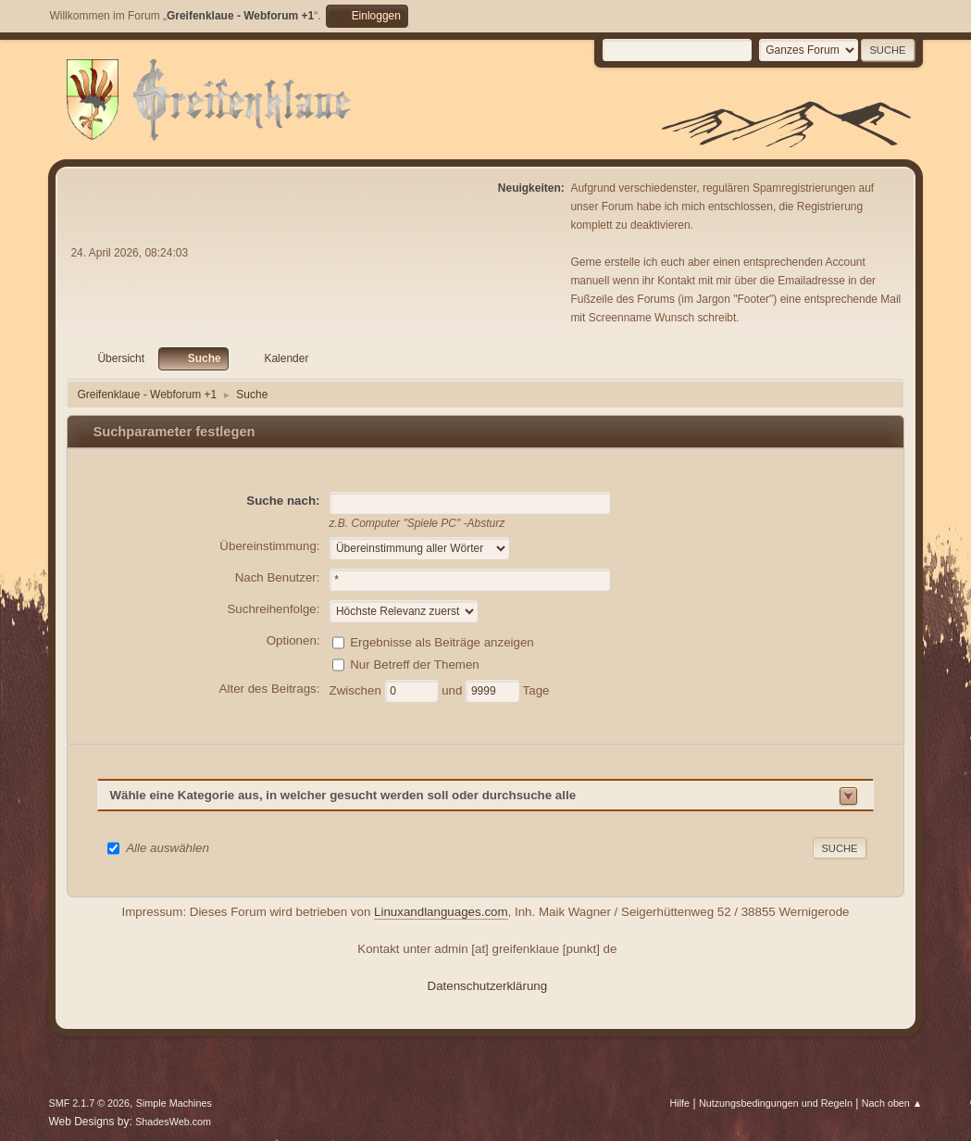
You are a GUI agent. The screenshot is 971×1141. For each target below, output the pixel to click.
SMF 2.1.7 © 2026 (89, 1103)
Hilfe (680, 1103)
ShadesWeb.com (173, 1121)
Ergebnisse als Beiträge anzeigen (442, 641)
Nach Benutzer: (277, 577)
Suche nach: (282, 501)
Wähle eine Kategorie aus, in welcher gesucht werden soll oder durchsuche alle (342, 795)
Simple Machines (174, 1103)
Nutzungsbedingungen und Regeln (776, 1103)
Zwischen (357, 689)
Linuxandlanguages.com (441, 912)
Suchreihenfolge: (273, 609)
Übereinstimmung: (269, 546)
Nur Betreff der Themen (414, 664)
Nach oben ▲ (892, 1103)
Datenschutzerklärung (488, 986)
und (454, 689)
